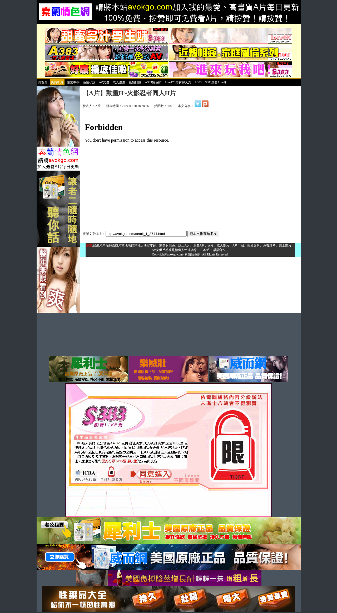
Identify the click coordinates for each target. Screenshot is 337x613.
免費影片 (57, 82)
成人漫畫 (119, 82)
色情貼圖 (135, 82)
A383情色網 (153, 82)
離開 (200, 250)
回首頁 (42, 82)
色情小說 (89, 82)
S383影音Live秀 (216, 82)
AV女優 (104, 82)
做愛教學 (73, 82)
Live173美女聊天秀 (178, 82)
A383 (198, 82)
